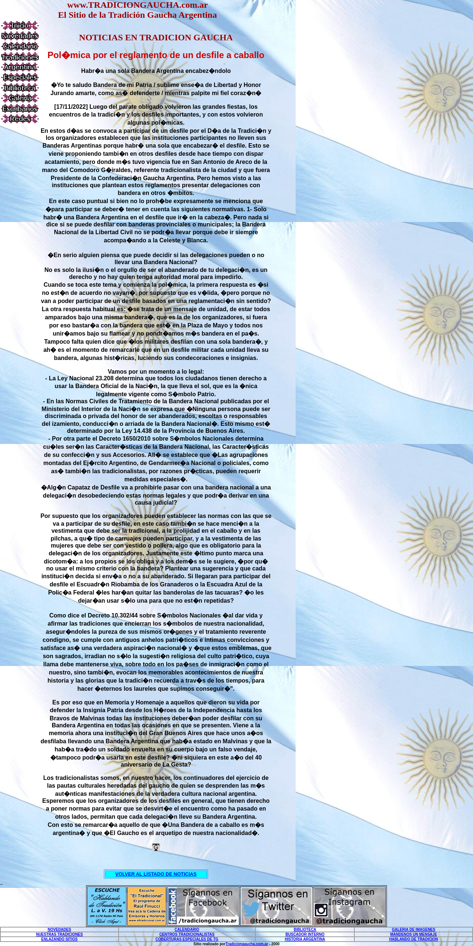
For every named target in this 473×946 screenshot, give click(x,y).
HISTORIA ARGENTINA (305, 939)
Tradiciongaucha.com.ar (246, 944)
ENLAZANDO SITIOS (59, 939)
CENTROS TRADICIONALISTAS (186, 934)
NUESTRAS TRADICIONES (59, 934)
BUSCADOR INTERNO (305, 934)
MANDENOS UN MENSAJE (413, 934)
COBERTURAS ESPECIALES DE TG (187, 939)
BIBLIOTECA (305, 930)
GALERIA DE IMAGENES (413, 930)
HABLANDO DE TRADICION (413, 939)
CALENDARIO (186, 930)
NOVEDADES (59, 930)
